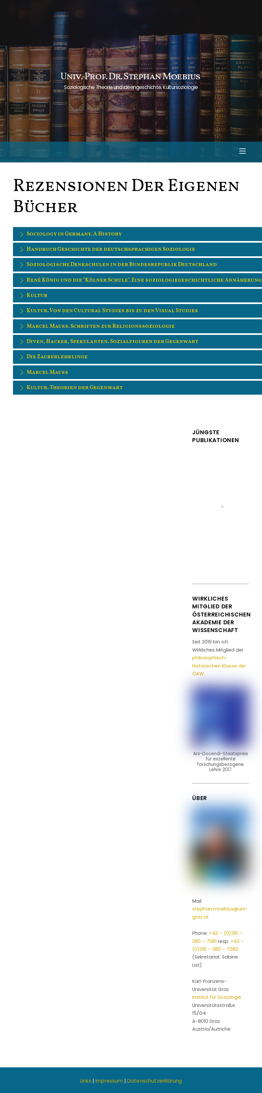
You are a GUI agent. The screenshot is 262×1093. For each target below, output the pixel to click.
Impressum (109, 1080)
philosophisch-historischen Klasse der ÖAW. (219, 666)
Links (85, 1080)
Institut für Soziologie (216, 997)
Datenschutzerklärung (154, 1080)
